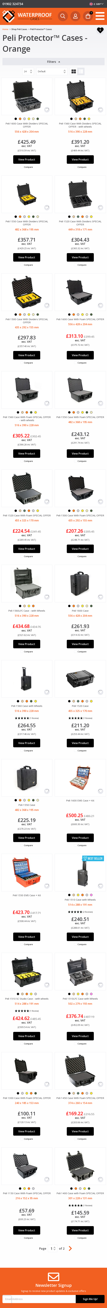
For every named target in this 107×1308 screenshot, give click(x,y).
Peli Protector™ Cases (41, 29)
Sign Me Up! (90, 1299)
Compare (28, 167)
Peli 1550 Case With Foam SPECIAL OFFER (80, 417)
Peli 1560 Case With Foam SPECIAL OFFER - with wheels (27, 418)
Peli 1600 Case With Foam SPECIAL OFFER (80, 319)
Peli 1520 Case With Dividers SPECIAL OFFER (80, 223)
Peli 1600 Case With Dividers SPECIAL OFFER (27, 125)
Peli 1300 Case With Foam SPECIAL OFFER (27, 1098)
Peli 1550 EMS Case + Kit (27, 895)
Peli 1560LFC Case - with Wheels (26, 610)
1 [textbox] (51, 1248)
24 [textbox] (25, 71)
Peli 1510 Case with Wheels (80, 899)
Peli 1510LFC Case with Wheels (80, 998)
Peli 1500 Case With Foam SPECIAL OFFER (80, 515)
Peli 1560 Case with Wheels (26, 705)
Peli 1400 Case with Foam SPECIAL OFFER (80, 1193)
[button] (26, 718)
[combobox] (97, 4)
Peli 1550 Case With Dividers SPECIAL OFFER (27, 223)
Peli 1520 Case (80, 705)
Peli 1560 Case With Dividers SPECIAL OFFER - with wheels (80, 125)
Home (5, 29)
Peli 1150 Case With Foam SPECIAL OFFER (27, 1193)
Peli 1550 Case (26, 804)
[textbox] (97, 4)
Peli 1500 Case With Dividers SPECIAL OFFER (27, 321)
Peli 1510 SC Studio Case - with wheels (27, 998)
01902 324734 (12, 4)
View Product (26, 159)
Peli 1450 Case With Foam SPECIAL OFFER (80, 1098)
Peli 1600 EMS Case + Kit (80, 800)
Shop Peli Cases (19, 29)
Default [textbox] (42, 71)
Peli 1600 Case (80, 610)
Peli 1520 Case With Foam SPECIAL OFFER (27, 515)
